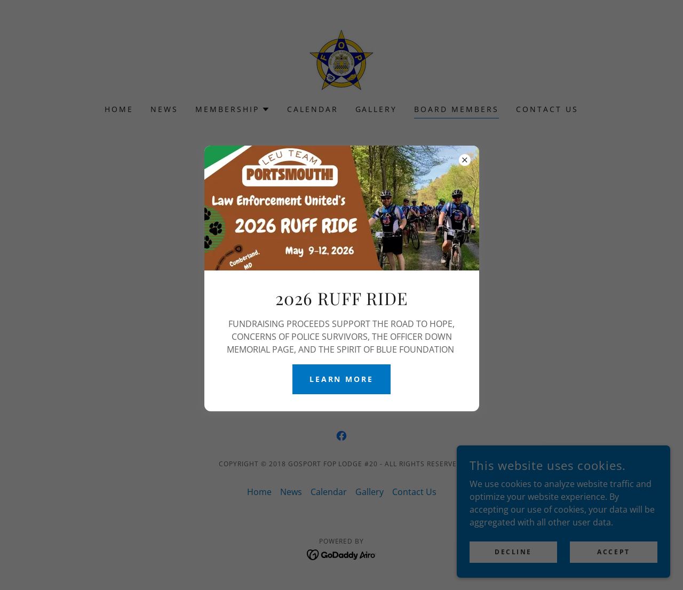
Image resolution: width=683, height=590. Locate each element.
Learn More (341, 379)
